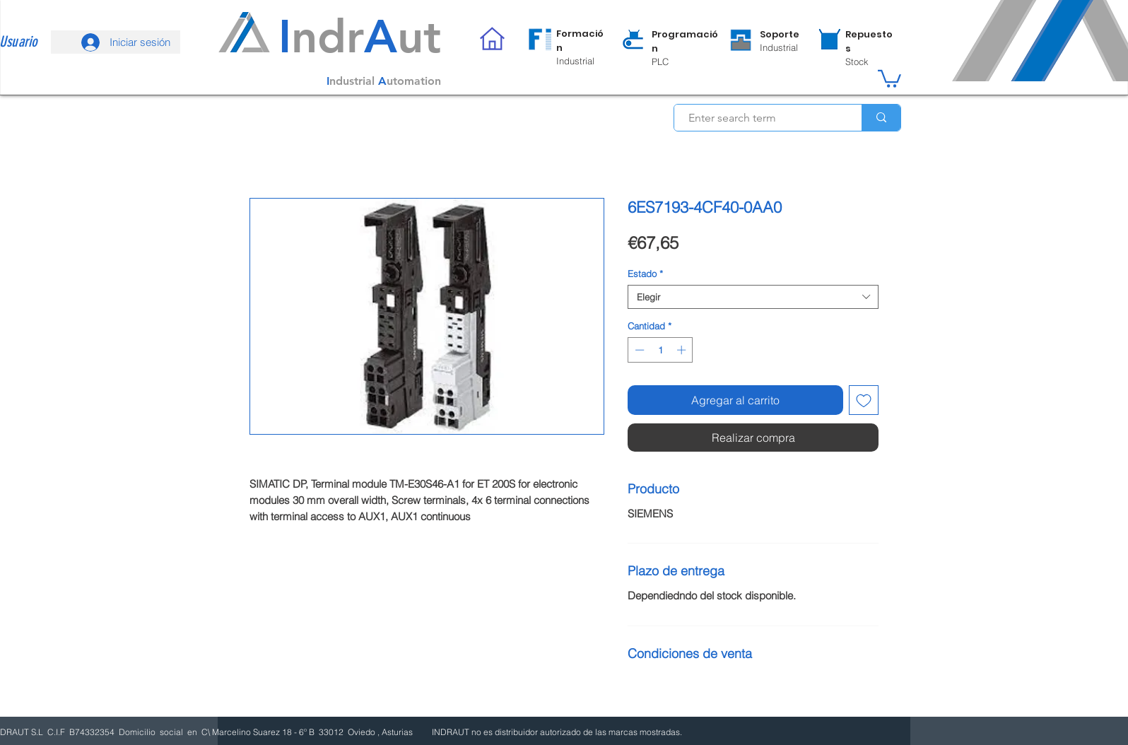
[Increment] (682, 350)
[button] (889, 78)
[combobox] (753, 297)
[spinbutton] (660, 350)
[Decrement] (638, 350)
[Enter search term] (760, 118)
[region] (567, 47)
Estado (645, 273)
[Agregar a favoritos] (864, 400)
